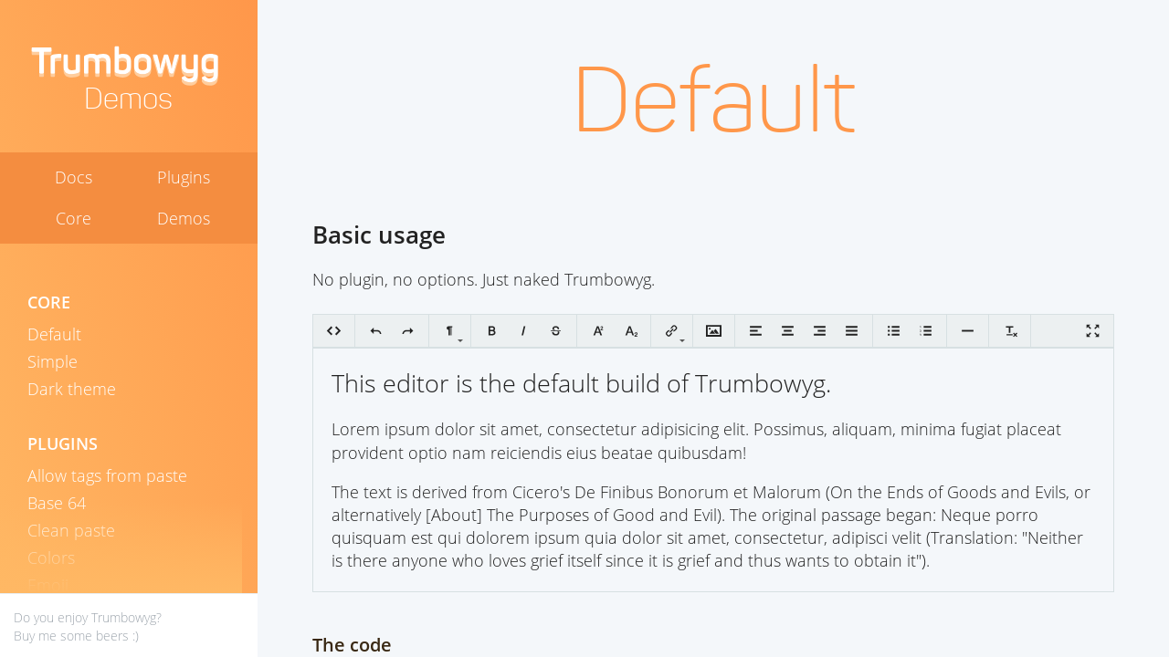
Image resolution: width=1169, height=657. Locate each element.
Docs (73, 177)
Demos (183, 218)
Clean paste (71, 530)
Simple (52, 361)
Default (54, 334)
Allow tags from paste (107, 475)
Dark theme (71, 389)
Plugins (183, 177)
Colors (51, 558)
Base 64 (56, 503)
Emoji (47, 585)
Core (73, 218)
